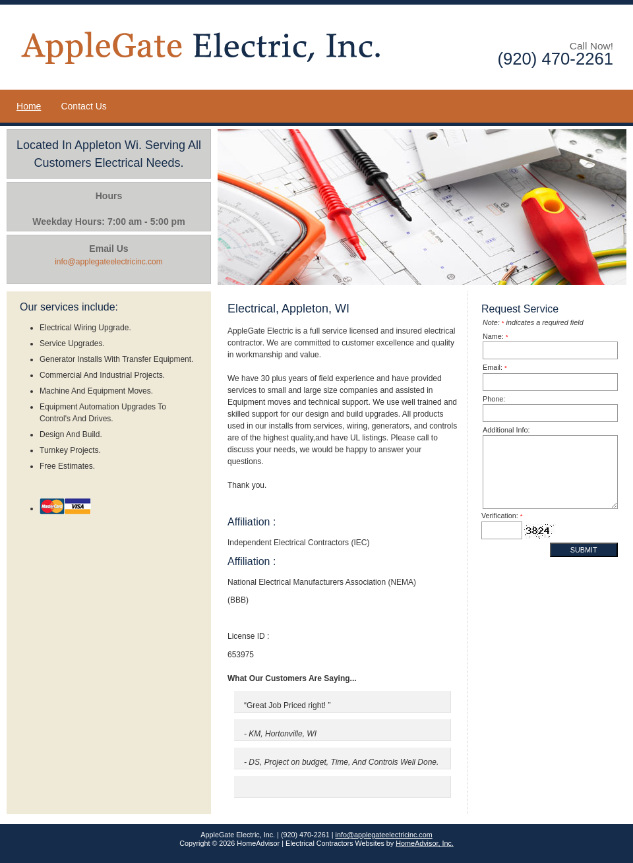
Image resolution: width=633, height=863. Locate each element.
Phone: (494, 399)
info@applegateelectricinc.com (384, 835)
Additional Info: (506, 430)
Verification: (502, 516)
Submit (583, 550)
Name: (495, 336)
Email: (495, 367)
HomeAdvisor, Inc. (425, 843)
